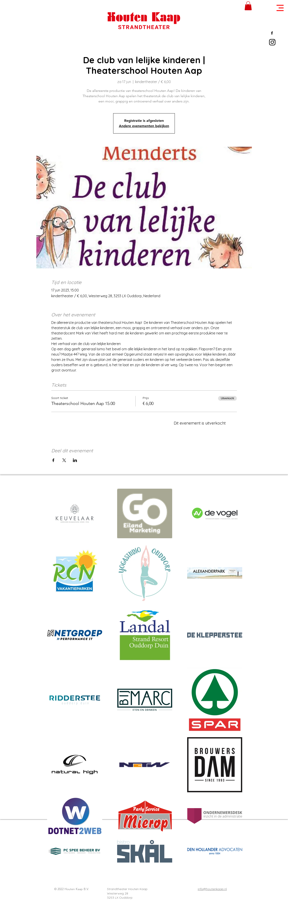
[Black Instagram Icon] (272, 42)
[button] (280, 7)
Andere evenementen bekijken (144, 126)
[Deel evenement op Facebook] (53, 460)
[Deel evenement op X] (64, 460)
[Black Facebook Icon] (272, 33)
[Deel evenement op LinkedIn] (75, 460)
